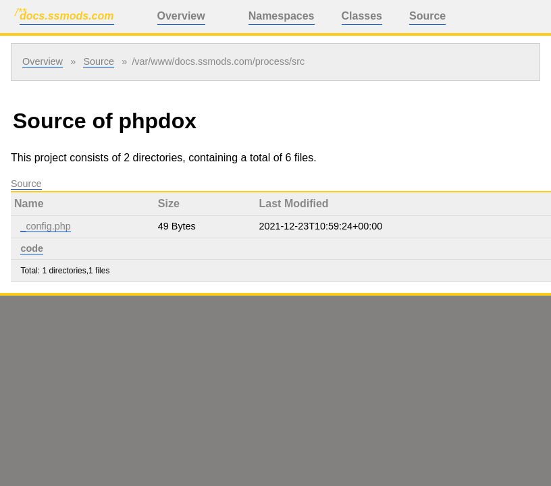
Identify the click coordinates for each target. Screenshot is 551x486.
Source (427, 16)
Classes (362, 16)
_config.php (45, 226)
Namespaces (281, 16)
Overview (181, 16)
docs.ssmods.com (67, 16)
